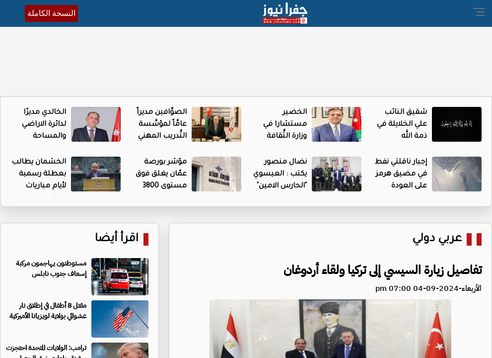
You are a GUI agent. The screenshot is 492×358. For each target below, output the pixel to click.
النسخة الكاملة (51, 13)
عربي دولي (437, 239)
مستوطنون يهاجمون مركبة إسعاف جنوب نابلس (51, 268)
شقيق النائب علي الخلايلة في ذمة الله (402, 125)
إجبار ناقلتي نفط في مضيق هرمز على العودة (401, 174)
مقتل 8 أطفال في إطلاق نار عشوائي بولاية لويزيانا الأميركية (47, 310)
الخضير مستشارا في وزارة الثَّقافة (285, 125)
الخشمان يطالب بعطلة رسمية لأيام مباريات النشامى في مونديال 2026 (38, 186)
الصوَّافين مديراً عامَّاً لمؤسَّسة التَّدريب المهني (162, 125)
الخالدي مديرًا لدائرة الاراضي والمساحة (44, 125)
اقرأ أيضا (117, 239)
